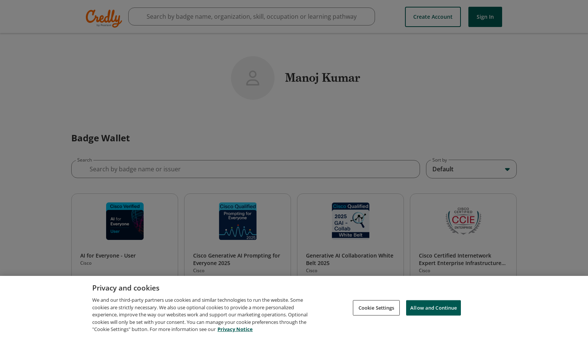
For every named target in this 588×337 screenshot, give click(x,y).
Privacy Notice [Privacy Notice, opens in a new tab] (235, 330)
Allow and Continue (433, 308)
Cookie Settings (376, 308)
